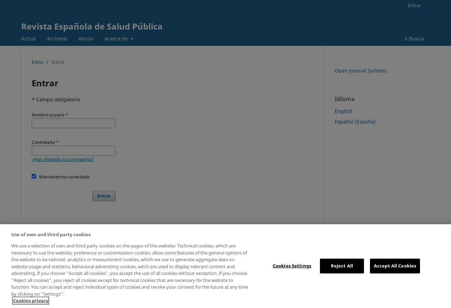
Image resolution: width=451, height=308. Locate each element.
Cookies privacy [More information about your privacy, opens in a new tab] (30, 300)
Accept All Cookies (395, 266)
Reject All (342, 266)
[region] (225, 266)
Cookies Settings (292, 266)
